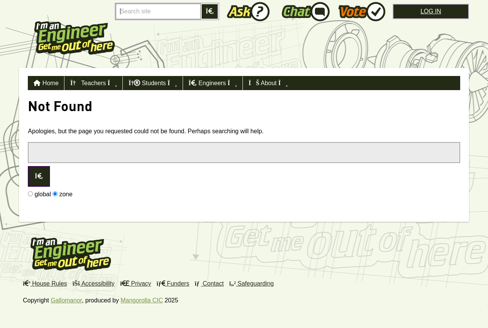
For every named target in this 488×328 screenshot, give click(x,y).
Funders (173, 283)
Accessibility (93, 283)
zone (62, 194)
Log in (431, 11)
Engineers (213, 83)
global (39, 194)
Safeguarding (251, 283)
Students (152, 83)
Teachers (93, 83)
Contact (209, 283)
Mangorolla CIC (141, 300)
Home (50, 83)
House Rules (45, 283)
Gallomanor (66, 300)
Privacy (135, 283)
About (268, 83)
